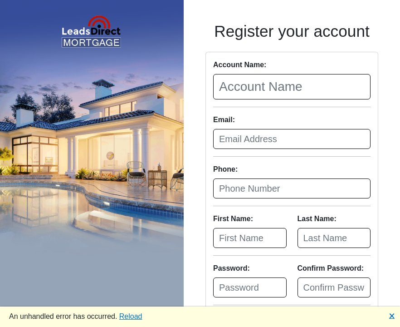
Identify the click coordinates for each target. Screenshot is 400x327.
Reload (130, 316)
